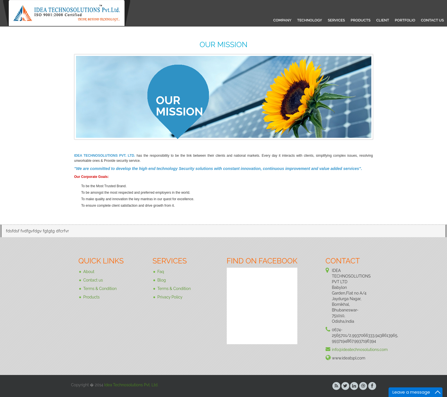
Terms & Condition (100, 288)
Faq (160, 271)
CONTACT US (432, 20)
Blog (161, 280)
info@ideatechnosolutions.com (360, 349)
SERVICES (336, 20)
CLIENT (382, 20)
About (88, 271)
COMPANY (282, 20)
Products (91, 297)
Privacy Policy (169, 297)
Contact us (93, 280)
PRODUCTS (360, 20)
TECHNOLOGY (309, 20)
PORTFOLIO (405, 20)
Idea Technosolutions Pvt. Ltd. (131, 385)
